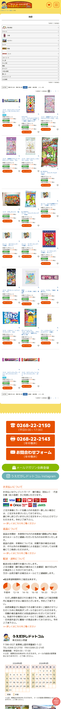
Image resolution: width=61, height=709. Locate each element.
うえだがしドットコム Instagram (33, 476)
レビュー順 (41, 87)
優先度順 (35, 87)
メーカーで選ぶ (8, 10)
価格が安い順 (11, 87)
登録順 (29, 87)
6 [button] (55, 91)
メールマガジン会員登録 (32, 467)
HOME (2, 10)
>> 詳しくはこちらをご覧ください (19, 523)
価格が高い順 (19, 87)
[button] (58, 91)
